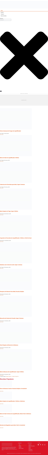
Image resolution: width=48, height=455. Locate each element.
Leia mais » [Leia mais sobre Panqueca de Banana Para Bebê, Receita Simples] (2, 295)
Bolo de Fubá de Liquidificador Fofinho (9, 157)
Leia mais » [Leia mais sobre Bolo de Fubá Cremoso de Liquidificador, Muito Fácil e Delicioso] (2, 416)
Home (2, 10)
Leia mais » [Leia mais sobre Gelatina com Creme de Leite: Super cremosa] (2, 268)
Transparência (30, 449)
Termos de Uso (31, 450)
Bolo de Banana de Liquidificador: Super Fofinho (12, 371)
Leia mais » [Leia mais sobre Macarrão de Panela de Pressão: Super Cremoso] (2, 321)
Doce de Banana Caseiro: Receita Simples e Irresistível (13, 388)
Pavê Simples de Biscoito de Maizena (9, 345)
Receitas (2, 12)
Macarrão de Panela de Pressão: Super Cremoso (11, 318)
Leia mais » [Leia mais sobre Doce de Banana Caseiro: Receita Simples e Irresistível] (2, 391)
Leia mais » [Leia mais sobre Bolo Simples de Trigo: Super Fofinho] (2, 214)
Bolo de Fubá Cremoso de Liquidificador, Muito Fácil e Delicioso (15, 413)
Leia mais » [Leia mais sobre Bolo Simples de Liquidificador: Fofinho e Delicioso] (2, 403)
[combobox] (5, 20)
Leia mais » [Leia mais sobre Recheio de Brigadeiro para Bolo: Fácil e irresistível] (2, 427)
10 (13, 376)
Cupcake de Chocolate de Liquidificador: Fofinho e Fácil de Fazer (16, 238)
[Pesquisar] (1, 91)
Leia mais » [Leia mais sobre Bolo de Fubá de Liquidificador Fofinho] (2, 161)
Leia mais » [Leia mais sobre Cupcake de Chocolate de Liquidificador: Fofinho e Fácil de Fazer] (2, 241)
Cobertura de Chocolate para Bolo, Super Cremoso (12, 184)
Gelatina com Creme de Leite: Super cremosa (11, 264)
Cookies (30, 447)
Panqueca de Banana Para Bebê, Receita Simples (12, 291)
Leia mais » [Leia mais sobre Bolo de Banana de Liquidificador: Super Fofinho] (2, 375)
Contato (30, 448)
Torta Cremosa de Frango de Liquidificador (10, 131)
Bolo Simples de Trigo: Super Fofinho (9, 211)
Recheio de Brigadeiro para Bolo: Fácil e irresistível (12, 425)
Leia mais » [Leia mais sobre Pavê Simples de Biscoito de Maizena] (2, 348)
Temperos (20, 447)
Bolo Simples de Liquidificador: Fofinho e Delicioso (12, 401)
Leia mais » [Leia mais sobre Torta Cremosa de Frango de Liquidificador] (2, 134)
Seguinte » (17, 376)
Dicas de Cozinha (21, 448)
